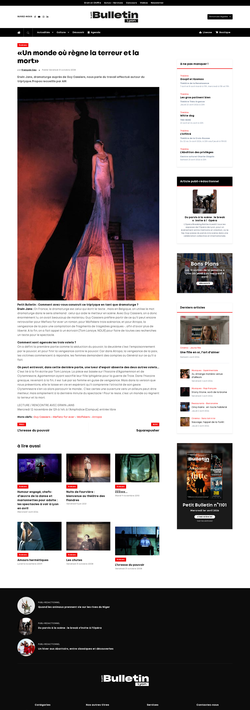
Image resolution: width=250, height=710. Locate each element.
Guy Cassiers (42, 417)
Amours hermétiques (32, 560)
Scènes (23, 45)
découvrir (204, 283)
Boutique (223, 32)
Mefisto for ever (63, 417)
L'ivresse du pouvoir (129, 565)
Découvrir (78, 32)
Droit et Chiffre (92, 3)
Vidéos (144, 3)
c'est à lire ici (204, 517)
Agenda (94, 32)
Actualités (43, 32)
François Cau (29, 70)
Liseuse (205, 32)
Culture (61, 32)
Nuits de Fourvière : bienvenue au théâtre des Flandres (85, 496)
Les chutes (74, 560)
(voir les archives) (205, 521)
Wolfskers (83, 417)
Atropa (97, 417)
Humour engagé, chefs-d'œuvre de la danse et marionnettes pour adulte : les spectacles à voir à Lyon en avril (38, 500)
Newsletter (157, 3)
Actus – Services (113, 3)
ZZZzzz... (121, 492)
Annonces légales (218, 17)
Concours (131, 3)
